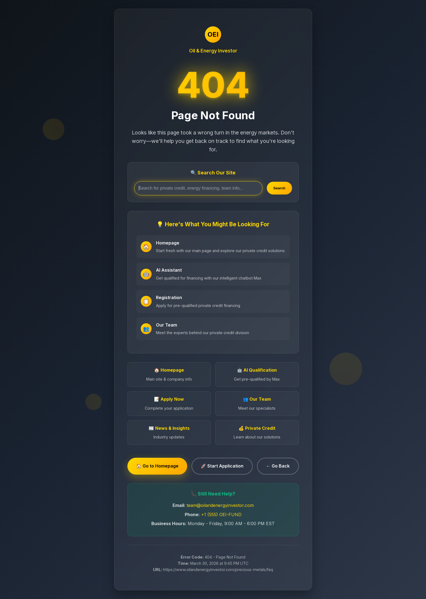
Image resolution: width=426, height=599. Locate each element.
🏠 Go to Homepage (157, 466)
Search (279, 188)
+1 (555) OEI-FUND (221, 514)
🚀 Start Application (222, 466)
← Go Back (278, 466)
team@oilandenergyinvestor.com (220, 505)
